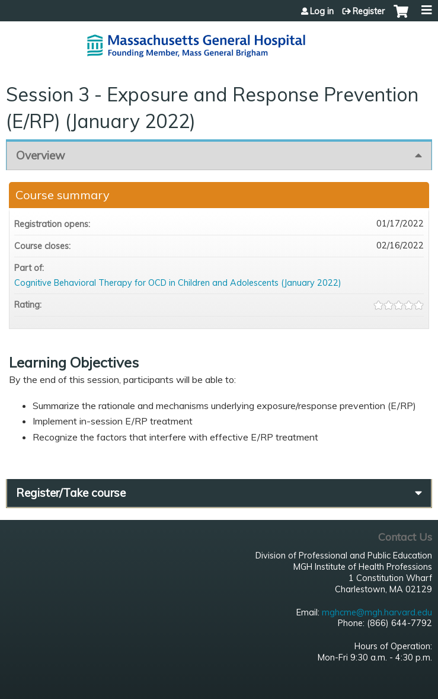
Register (369, 11)
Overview (40, 155)
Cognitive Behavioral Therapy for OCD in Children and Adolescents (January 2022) (177, 282)
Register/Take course (71, 493)
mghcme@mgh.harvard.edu (377, 612)
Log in (322, 11)
